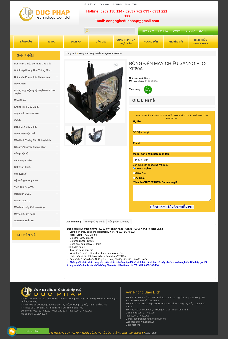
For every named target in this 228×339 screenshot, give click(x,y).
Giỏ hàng (117, 4)
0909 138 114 (111, 11)
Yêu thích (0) (90, 4)
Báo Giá (101, 41)
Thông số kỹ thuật (95, 221)
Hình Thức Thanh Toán (200, 42)
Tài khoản (104, 4)
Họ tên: (137, 121)
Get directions (133, 324)
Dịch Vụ (76, 41)
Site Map (190, 31)
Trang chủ (148, 31)
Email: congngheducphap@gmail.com (126, 21)
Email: (137, 143)
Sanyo (147, 78)
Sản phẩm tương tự (118, 221)
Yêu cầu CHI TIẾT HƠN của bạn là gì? (155, 182)
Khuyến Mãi (176, 41)
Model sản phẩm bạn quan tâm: (151, 153)
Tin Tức (51, 41)
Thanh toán (131, 4)
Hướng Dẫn (151, 41)
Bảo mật (177, 31)
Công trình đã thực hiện (125, 42)
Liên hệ (202, 31)
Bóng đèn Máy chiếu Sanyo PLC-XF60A (100, 53)
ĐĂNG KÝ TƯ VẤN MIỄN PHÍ (172, 207)
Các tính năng (73, 221)
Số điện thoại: (141, 132)
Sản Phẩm (26, 41)
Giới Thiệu (163, 31)
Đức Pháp (151, 332)
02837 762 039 (137, 11)
